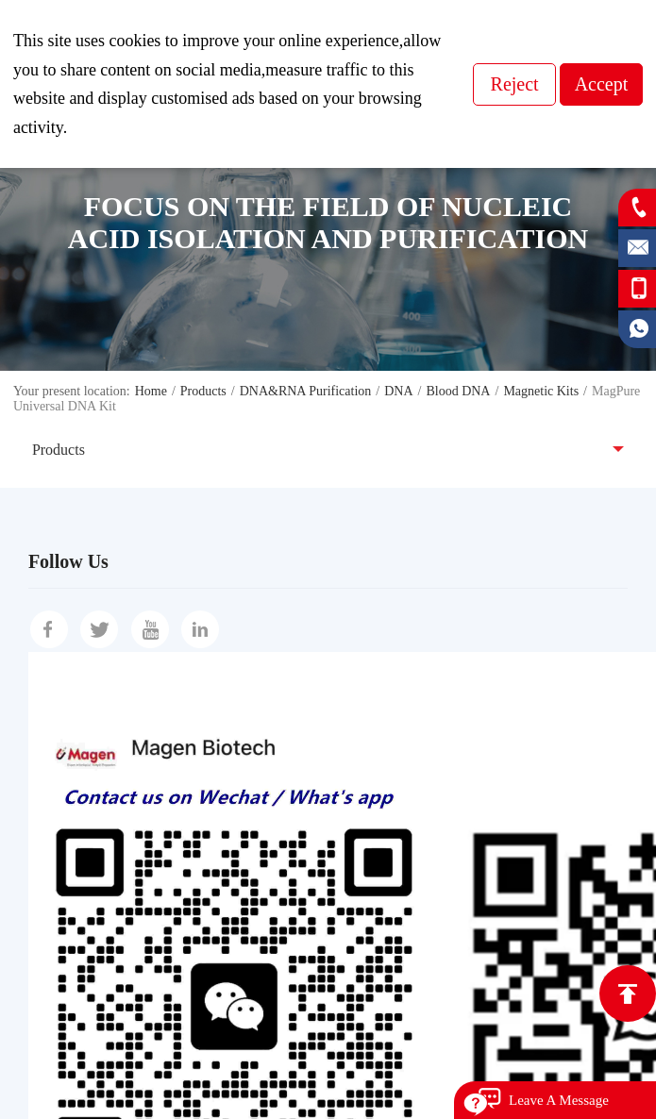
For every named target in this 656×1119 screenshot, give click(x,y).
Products (203, 391)
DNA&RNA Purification (306, 391)
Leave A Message (559, 1100)
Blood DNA (458, 391)
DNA (398, 391)
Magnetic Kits (541, 391)
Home (151, 391)
